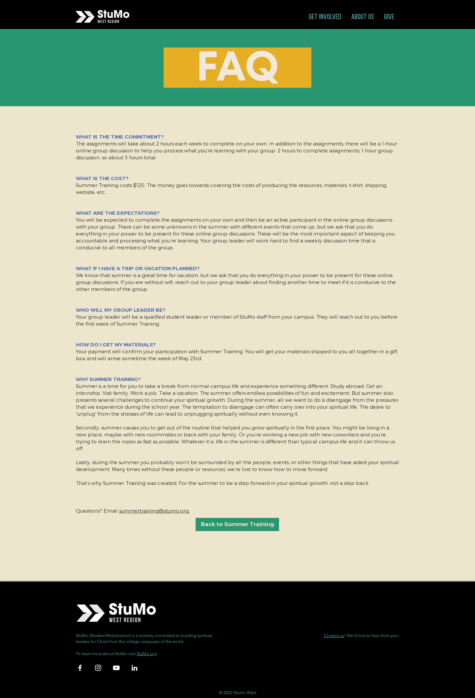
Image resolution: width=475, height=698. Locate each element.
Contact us (334, 635)
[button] (325, 17)
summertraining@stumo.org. (154, 511)
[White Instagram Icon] (98, 668)
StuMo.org (147, 653)
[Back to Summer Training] (237, 524)
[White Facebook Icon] (80, 668)
